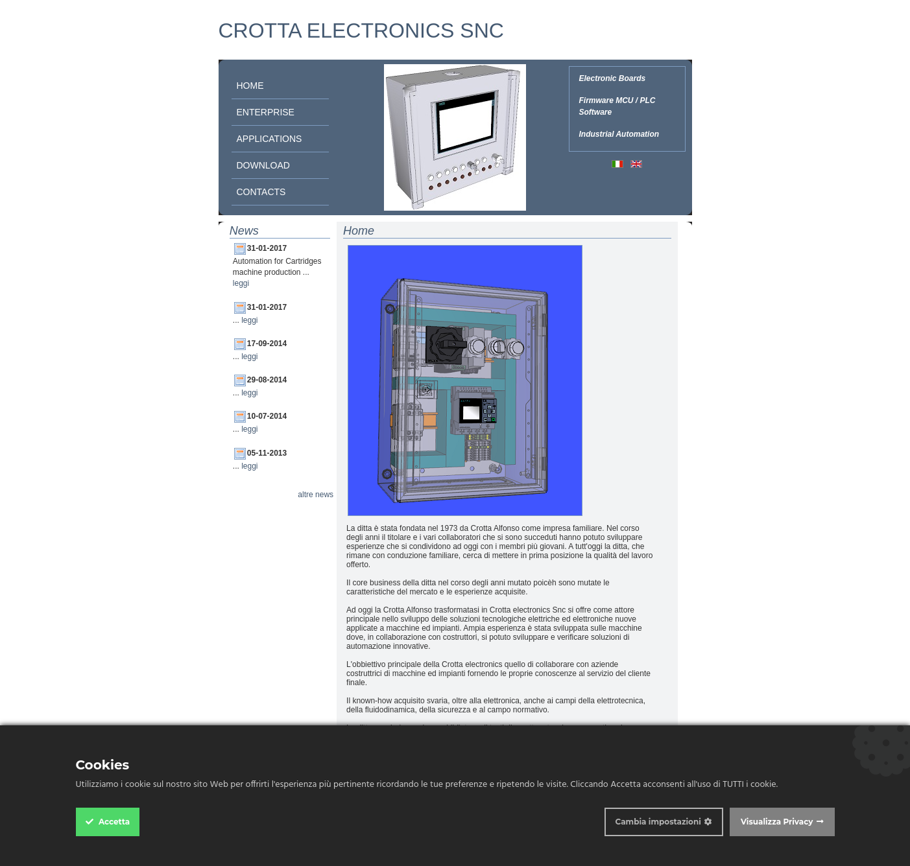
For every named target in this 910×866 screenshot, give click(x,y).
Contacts (261, 192)
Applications (269, 139)
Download (263, 165)
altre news (315, 494)
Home (250, 85)
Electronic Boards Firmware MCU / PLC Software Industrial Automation (619, 106)
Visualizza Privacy (777, 821)
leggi (241, 283)
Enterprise (265, 112)
